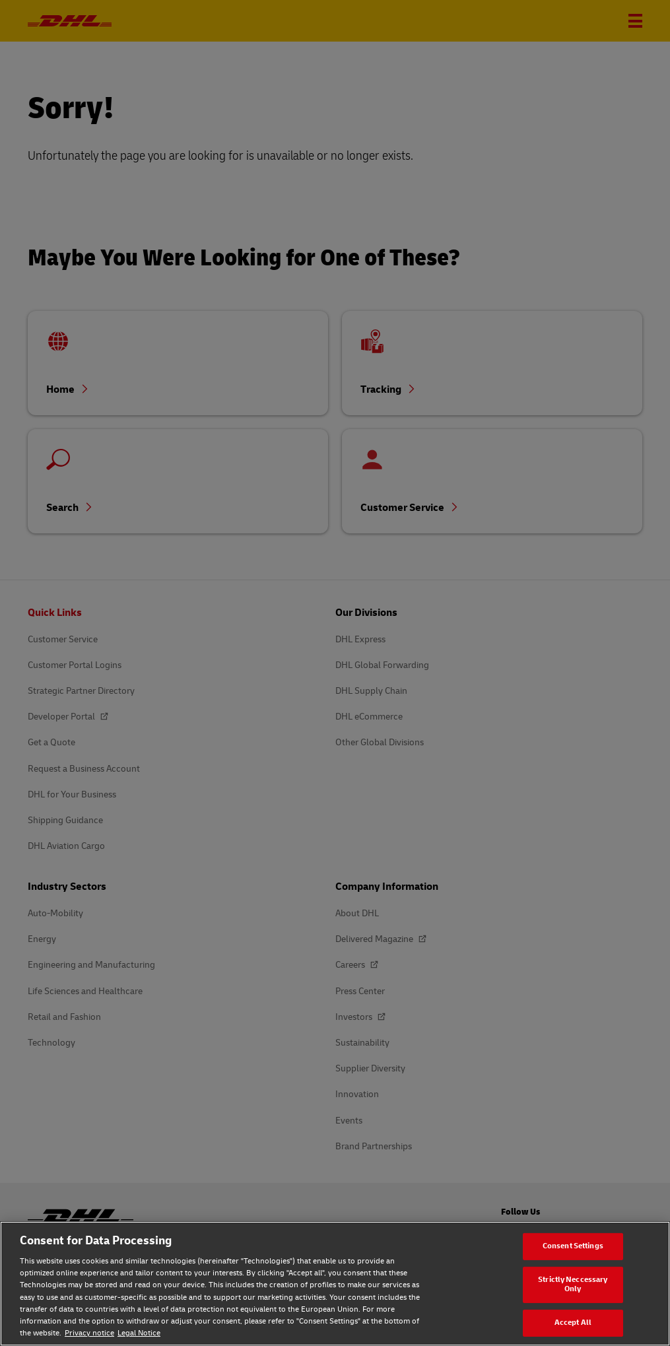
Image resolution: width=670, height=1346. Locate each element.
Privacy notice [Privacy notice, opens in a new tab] (89, 1333)
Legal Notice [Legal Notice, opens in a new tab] (138, 1333)
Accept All (572, 1323)
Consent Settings (573, 1246)
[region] (335, 1283)
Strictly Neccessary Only (572, 1285)
